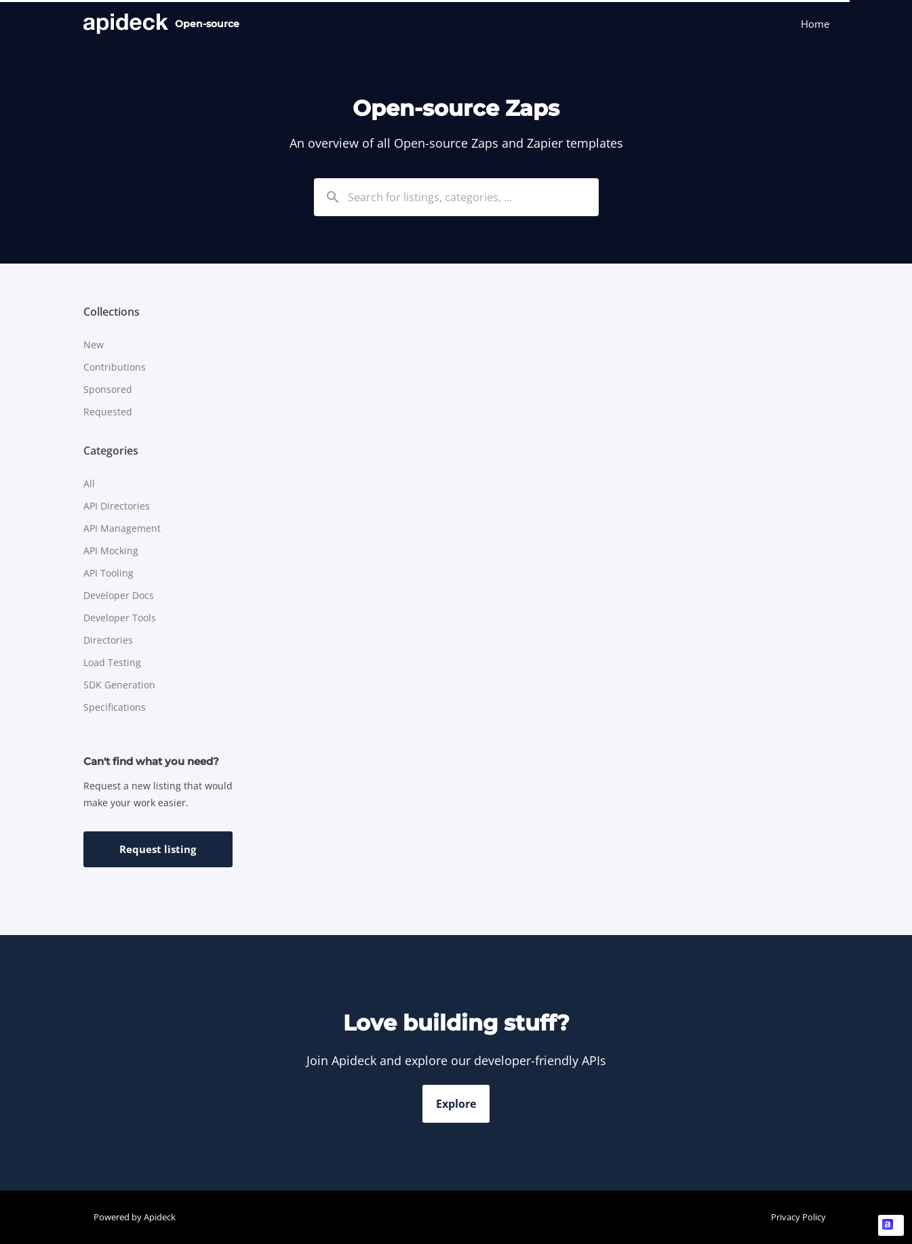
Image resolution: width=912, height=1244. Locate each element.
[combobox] (456, 197)
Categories (110, 450)
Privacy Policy (798, 1217)
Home (815, 23)
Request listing (157, 849)
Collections (111, 311)
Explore (456, 1103)
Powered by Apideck (135, 1217)
